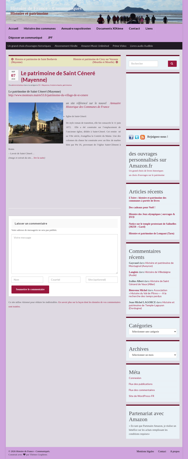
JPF (50, 37)
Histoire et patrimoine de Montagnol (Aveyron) (151, 264)
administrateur (17, 85)
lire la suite (39, 157)
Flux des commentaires (142, 389)
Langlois (133, 272)
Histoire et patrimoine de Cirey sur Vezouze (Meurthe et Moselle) (95, 61)
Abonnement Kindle (66, 45)
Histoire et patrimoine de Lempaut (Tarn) (151, 233)
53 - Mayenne (44, 85)
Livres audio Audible (141, 45)
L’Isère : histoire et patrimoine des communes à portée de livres (147, 199)
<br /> (19, 182)
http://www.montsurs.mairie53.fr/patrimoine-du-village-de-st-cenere (48, 95)
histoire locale (56, 85)
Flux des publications (141, 383)
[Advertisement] (153, 100)
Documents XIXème (109, 28)
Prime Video (119, 45)
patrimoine (67, 85)
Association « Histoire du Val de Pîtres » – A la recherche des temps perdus (148, 293)
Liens (149, 28)
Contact (134, 28)
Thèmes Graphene (38, 454)
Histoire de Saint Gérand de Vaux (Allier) (149, 282)
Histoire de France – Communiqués (43, 8)
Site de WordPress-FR (141, 395)
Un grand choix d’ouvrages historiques (29, 45)
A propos (175, 451)
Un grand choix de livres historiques (146, 170)
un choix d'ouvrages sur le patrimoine (147, 175)
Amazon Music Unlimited (95, 45)
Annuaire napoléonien (76, 28)
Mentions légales (145, 451)
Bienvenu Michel (138, 290)
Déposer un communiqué (25, 37)
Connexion (135, 377)
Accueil (13, 28)
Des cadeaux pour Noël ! (142, 207)
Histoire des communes (40, 28)
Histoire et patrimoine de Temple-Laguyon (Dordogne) (152, 305)
